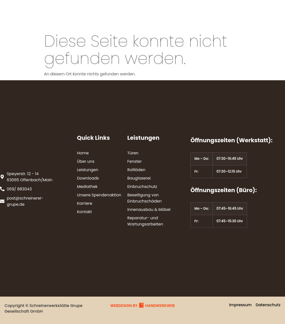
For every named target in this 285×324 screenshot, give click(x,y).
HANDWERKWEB (160, 305)
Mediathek (192, 13)
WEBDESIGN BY (123, 305)
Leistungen (123, 13)
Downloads (157, 13)
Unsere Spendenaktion (239, 13)
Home (65, 13)
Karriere (147, 25)
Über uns (91, 13)
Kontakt (175, 25)
